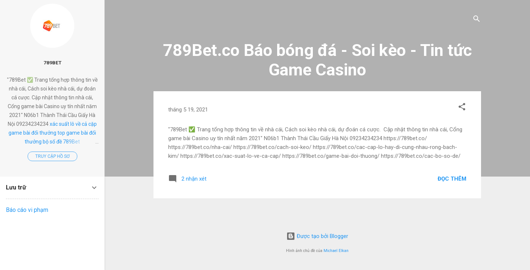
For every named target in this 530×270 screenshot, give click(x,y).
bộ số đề (52, 142)
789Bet (52, 62)
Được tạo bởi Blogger (317, 236)
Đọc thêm (452, 178)
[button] (461, 108)
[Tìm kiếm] (476, 20)
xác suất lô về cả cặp (73, 124)
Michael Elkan (336, 250)
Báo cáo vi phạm (27, 209)
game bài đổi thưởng (32, 133)
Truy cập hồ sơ (52, 156)
